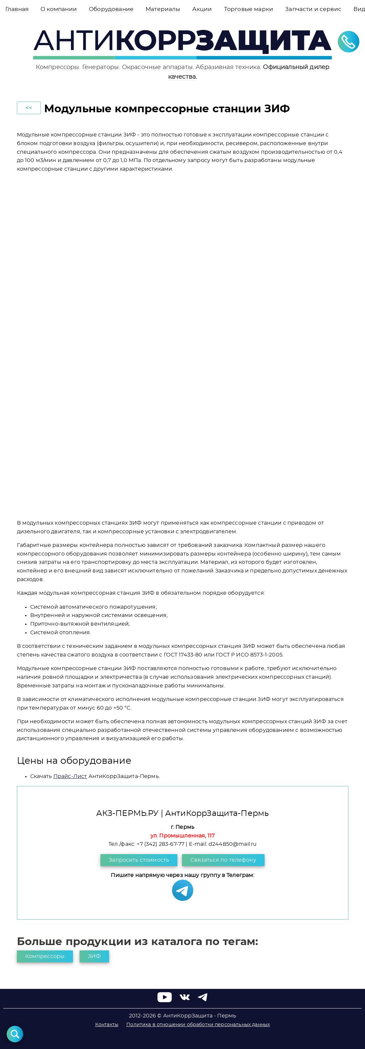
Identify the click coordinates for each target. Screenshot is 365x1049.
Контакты (106, 1024)
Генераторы (100, 67)
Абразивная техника (228, 67)
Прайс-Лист (70, 776)
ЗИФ (94, 956)
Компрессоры (57, 67)
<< (29, 108)
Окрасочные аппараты (157, 67)
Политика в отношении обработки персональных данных (198, 1024)
